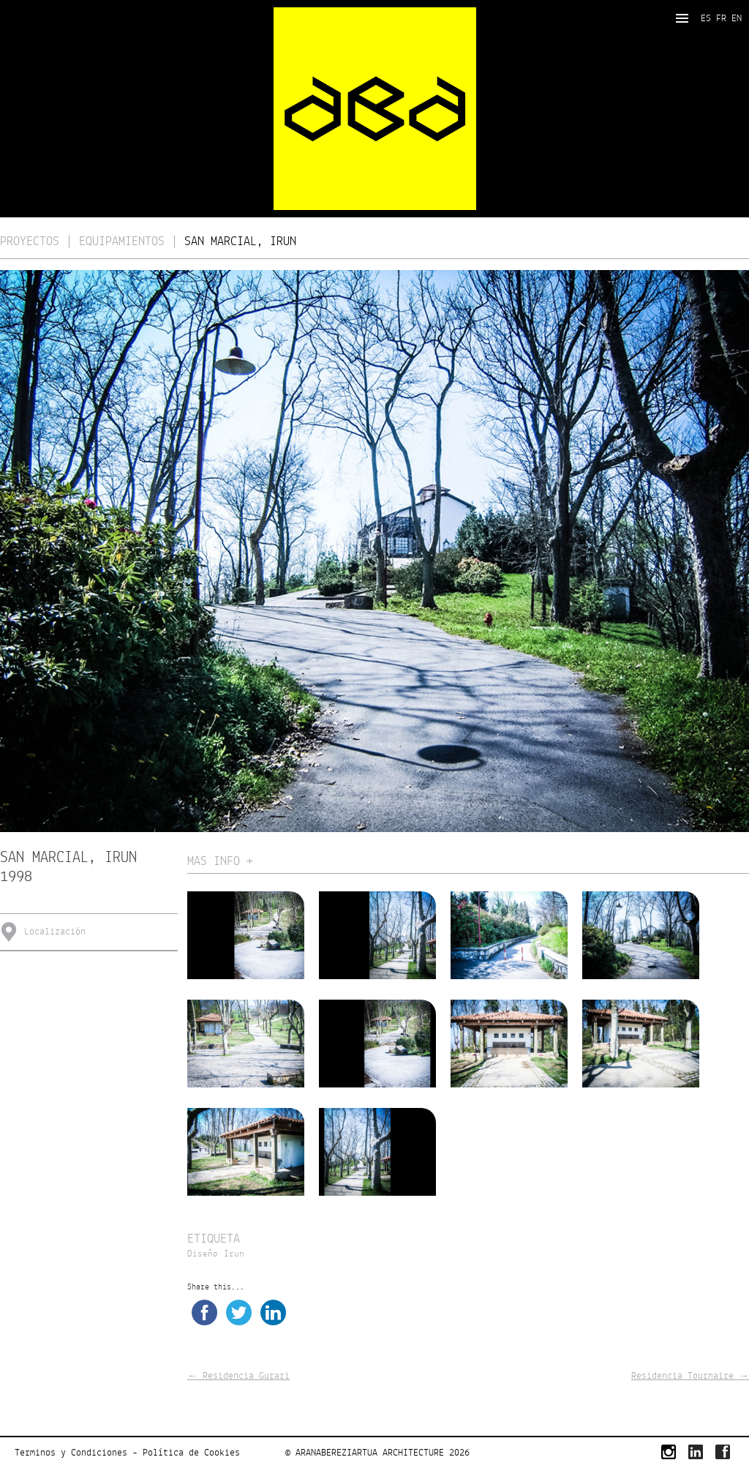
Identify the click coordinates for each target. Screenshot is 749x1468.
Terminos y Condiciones (71, 1452)
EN (736, 18)
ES (706, 18)
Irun (234, 1254)
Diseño (202, 1254)
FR (721, 18)
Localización (55, 931)
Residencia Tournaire (690, 1376)
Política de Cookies (191, 1452)
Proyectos (29, 242)
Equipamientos (122, 242)
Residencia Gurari (238, 1376)
